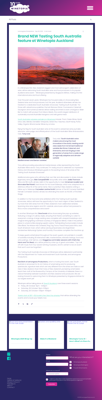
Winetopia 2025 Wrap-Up (21, 339)
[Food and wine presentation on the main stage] (22, 328)
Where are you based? (53, 370)
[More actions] (83, 31)
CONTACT (11, 387)
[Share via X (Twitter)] (23, 304)
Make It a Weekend (48, 339)
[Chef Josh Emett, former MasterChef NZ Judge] (80, 328)
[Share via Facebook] (19, 304)
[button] (90, 8)
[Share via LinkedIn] (27, 304)
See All (91, 317)
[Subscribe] (51, 384)
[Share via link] (32, 304)
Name (48, 354)
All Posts (12, 19)
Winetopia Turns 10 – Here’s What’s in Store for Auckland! (79, 340)
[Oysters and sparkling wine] (51, 328)
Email (48, 361)
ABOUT (9, 386)
